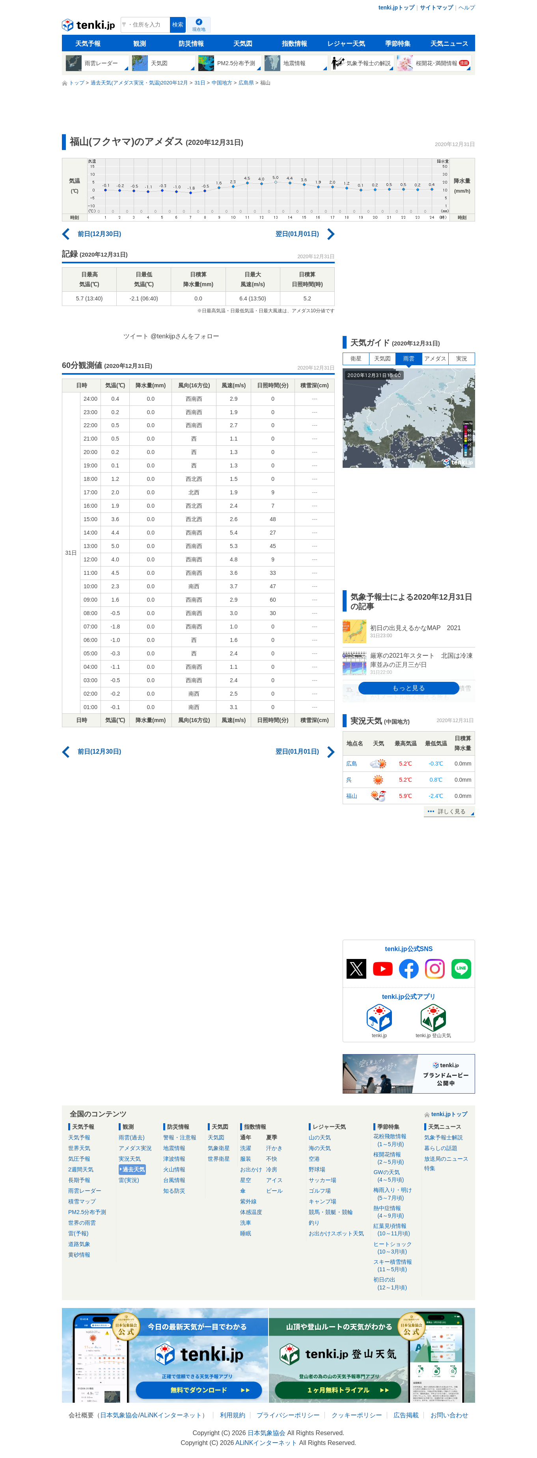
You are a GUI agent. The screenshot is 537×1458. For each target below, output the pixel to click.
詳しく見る (452, 811)
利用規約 (232, 1415)
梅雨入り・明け (396, 1194)
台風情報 (174, 1180)
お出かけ (251, 1169)
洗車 (245, 1223)
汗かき (274, 1148)
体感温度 (251, 1212)
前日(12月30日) (99, 234)
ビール (274, 1191)
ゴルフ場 (320, 1191)
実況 (461, 358)
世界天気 (79, 1148)
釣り (314, 1223)
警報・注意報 (179, 1137)
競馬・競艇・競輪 (331, 1212)
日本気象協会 (119, 1415)
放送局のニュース (446, 1159)
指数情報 (294, 43)
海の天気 (320, 1148)
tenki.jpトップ (396, 7)
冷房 (271, 1169)
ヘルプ (467, 7)
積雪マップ (82, 1201)
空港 (314, 1159)
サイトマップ (436, 7)
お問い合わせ (449, 1415)
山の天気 (320, 1137)
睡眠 (245, 1233)
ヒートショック (396, 1248)
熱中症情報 (396, 1212)
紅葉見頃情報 (396, 1230)
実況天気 (130, 1159)
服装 (245, 1159)
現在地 (198, 29)
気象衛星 (219, 1148)
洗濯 (245, 1148)
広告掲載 (406, 1415)
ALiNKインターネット (171, 1415)
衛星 (356, 358)
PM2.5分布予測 (87, 1212)
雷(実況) (129, 1180)
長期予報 (79, 1180)
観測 (139, 43)
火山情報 (174, 1169)
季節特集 (397, 43)
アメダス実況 (135, 1148)
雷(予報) (78, 1233)
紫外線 (248, 1201)
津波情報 (174, 1159)
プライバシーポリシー (288, 1415)
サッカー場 (322, 1180)
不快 (271, 1159)
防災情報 (191, 43)
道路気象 (79, 1244)
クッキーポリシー (357, 1415)
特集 (429, 1168)
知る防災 (174, 1191)
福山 (351, 796)
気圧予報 (79, 1159)
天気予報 (88, 43)
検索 (177, 25)
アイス (274, 1180)
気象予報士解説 (443, 1137)
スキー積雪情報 (396, 1266)
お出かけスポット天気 (336, 1233)
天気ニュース (449, 43)
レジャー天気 (346, 43)
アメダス (435, 358)
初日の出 (396, 1283)
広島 (351, 763)
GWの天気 (396, 1176)
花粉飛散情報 (396, 1140)
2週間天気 (80, 1169)
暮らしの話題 (440, 1148)
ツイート (136, 336)
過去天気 (134, 1169)
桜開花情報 (396, 1158)
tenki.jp (89, 27)
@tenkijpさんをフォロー (185, 336)
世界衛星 (219, 1159)
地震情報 (174, 1148)
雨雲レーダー (84, 1191)
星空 (245, 1180)
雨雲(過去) (131, 1137)
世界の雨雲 (82, 1223)
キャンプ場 (322, 1201)
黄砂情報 (79, 1255)
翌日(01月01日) (297, 234)
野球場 (317, 1169)
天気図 (242, 43)
